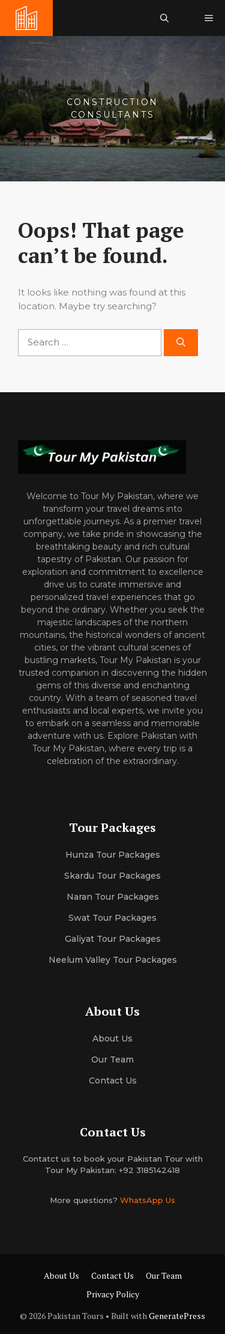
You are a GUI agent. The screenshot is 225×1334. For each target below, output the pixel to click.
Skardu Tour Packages (112, 875)
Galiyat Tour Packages (113, 938)
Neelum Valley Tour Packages (113, 959)
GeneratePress (177, 1315)
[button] (164, 18)
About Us (61, 1275)
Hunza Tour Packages (112, 854)
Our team (112, 1059)
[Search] (181, 342)
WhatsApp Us (147, 1200)
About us (112, 1038)
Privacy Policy (112, 1294)
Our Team (164, 1275)
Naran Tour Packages (113, 896)
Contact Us (113, 1080)
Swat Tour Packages (112, 917)
